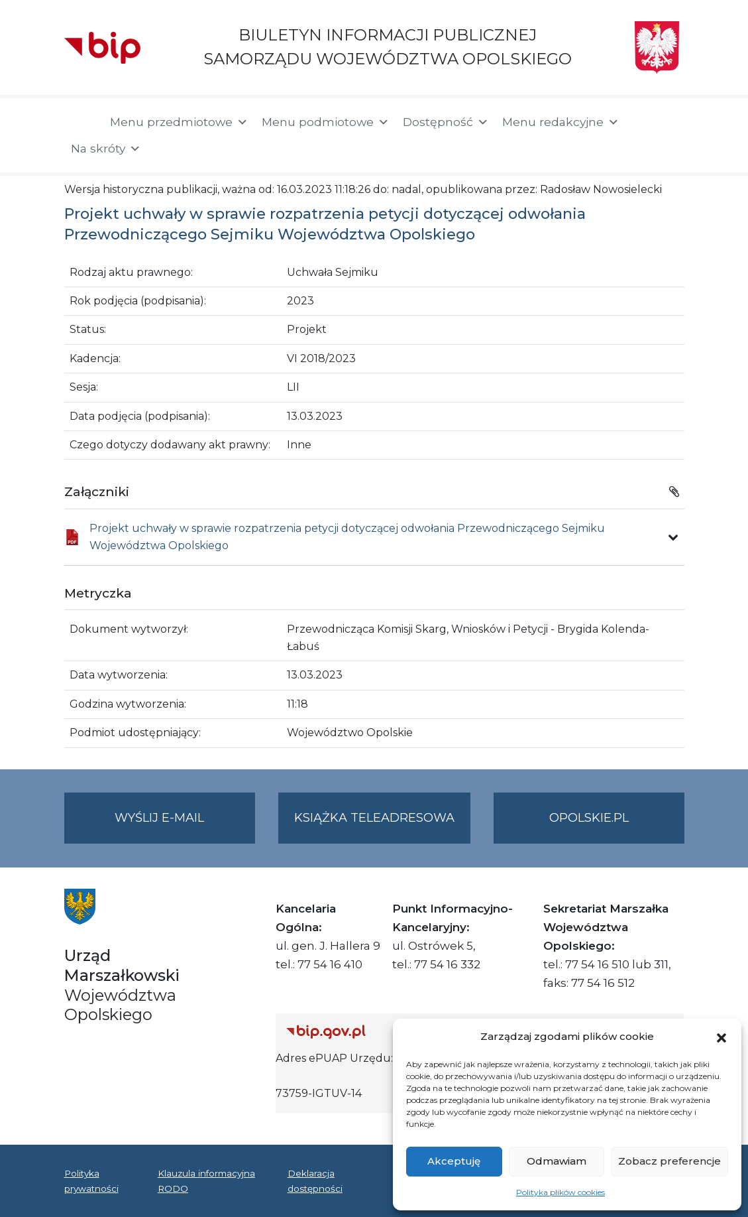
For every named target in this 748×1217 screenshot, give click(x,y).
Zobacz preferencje (669, 1161)
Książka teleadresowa (374, 817)
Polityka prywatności (91, 1180)
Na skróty (106, 148)
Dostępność (446, 122)
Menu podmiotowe (326, 122)
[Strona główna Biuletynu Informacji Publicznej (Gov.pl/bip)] (384, 1031)
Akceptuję (453, 1161)
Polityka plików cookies (560, 1192)
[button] (721, 1036)
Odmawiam (556, 1161)
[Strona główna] (80, 123)
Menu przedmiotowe (179, 122)
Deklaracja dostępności (315, 1180)
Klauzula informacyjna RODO (206, 1180)
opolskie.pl (589, 817)
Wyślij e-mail (185, 826)
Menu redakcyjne (560, 122)
